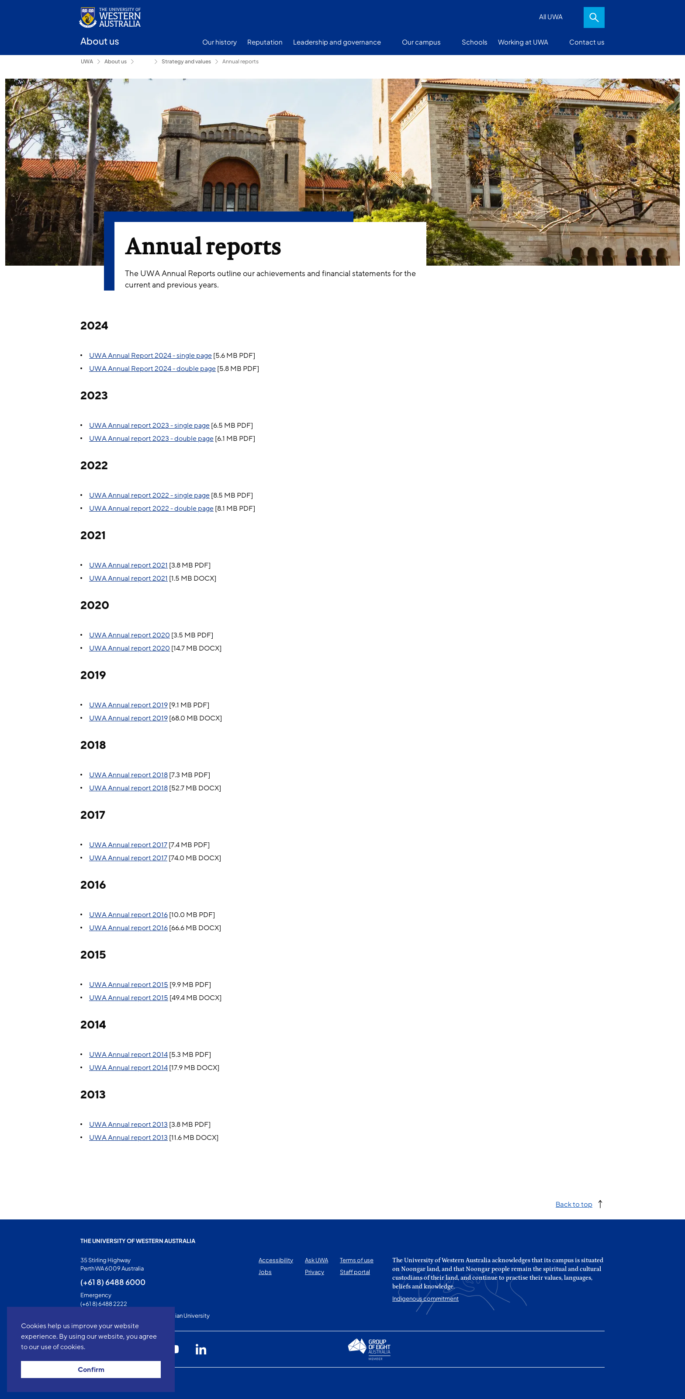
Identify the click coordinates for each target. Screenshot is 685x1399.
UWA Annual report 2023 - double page (151, 438)
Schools (475, 42)
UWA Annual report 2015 (128, 985)
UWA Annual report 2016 (128, 915)
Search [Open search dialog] (594, 17)
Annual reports (240, 61)
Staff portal (355, 1271)
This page (92, 1383)
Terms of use (357, 1260)
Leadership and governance (337, 42)
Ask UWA (316, 1260)
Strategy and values (186, 61)
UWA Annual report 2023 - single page (149, 425)
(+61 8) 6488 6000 (112, 1282)
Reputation (265, 42)
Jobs (265, 1271)
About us (115, 61)
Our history (219, 42)
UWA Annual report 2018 (128, 775)
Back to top (574, 1204)
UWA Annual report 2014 (128, 1055)
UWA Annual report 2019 (128, 705)
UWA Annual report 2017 (128, 845)
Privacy (314, 1271)
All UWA (551, 16)
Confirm (91, 1370)
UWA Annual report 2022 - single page (149, 495)
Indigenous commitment (425, 1298)
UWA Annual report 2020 (129, 635)
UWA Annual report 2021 (128, 565)
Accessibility (276, 1260)
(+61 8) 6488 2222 (103, 1303)
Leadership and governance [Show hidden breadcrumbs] (144, 61)
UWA (87, 61)
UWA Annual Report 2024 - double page (152, 369)
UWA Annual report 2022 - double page (151, 508)
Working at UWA (523, 42)
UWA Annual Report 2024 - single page (150, 355)
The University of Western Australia (137, 1240)
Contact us (587, 42)
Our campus (421, 42)
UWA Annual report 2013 (128, 1124)
